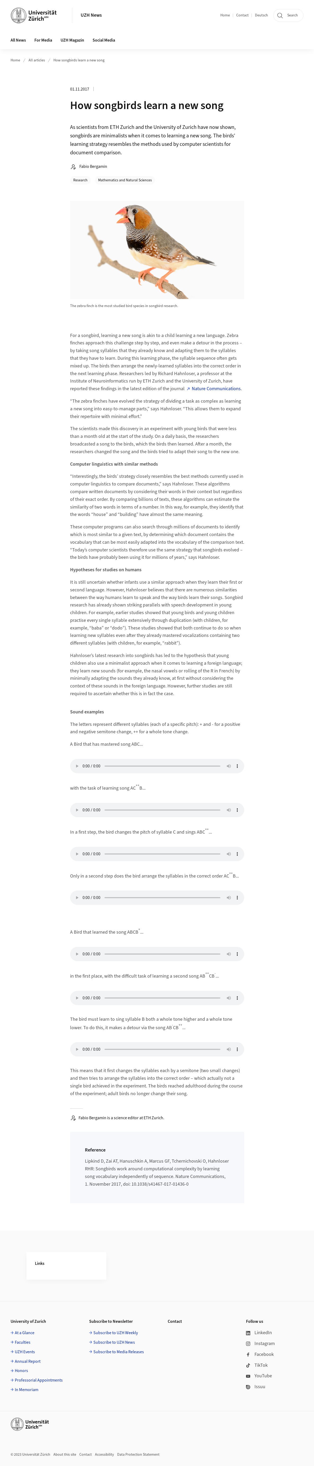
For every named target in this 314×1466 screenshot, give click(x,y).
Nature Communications (216, 388)
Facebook (260, 1354)
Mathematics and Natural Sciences (125, 180)
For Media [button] (43, 40)
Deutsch (261, 15)
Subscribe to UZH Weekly (115, 1333)
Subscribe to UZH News (114, 1342)
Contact (242, 15)
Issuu (255, 1386)
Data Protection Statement (138, 1454)
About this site (64, 1454)
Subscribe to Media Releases (118, 1352)
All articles (37, 60)
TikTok (257, 1365)
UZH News (91, 15)
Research (80, 180)
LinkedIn (259, 1332)
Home (225, 15)
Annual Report (27, 1361)
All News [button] (18, 40)
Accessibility (104, 1454)
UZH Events (25, 1352)
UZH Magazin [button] (72, 40)
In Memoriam (26, 1390)
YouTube (259, 1376)
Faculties (22, 1342)
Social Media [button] (104, 40)
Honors (21, 1371)
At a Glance (24, 1333)
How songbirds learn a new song (78, 60)
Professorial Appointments (39, 1380)
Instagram (260, 1343)
